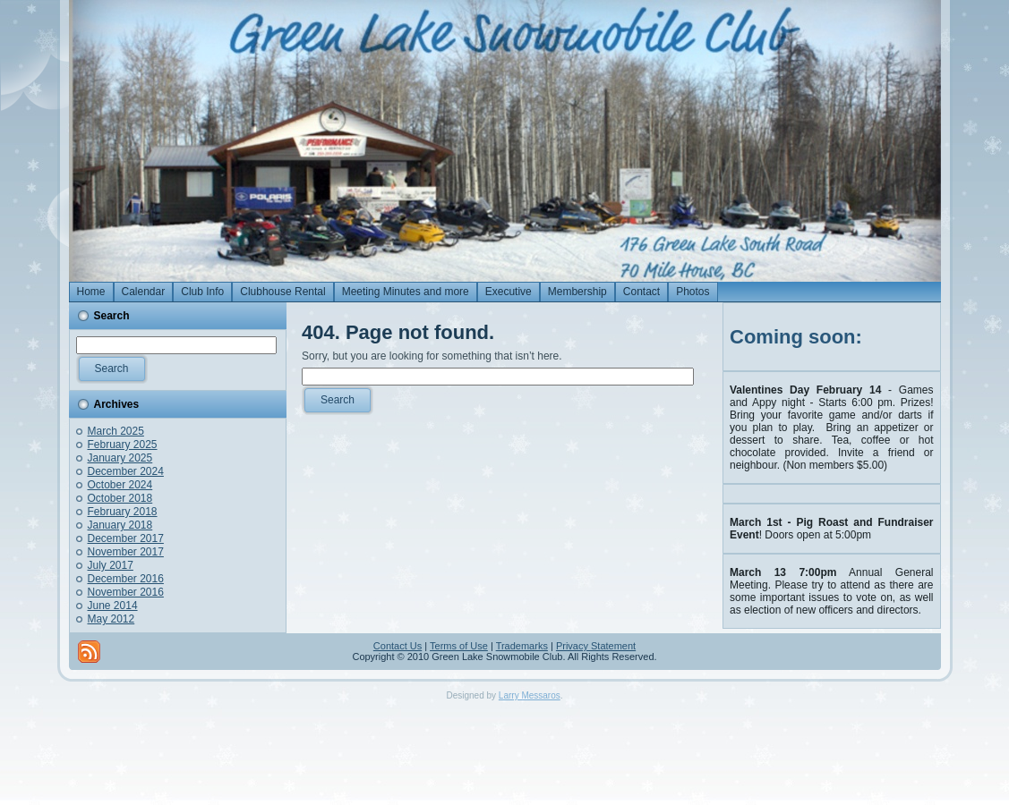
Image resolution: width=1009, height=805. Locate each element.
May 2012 (111, 619)
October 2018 (120, 498)
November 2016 (126, 592)
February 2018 (123, 511)
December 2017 (126, 538)
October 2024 (120, 485)
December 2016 (126, 578)
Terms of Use (459, 645)
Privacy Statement (596, 645)
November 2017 (126, 552)
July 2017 (110, 565)
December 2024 (126, 471)
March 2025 (116, 431)
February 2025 (123, 444)
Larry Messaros (529, 695)
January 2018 (120, 525)
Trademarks (522, 645)
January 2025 (120, 458)
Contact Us (397, 645)
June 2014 (113, 605)
